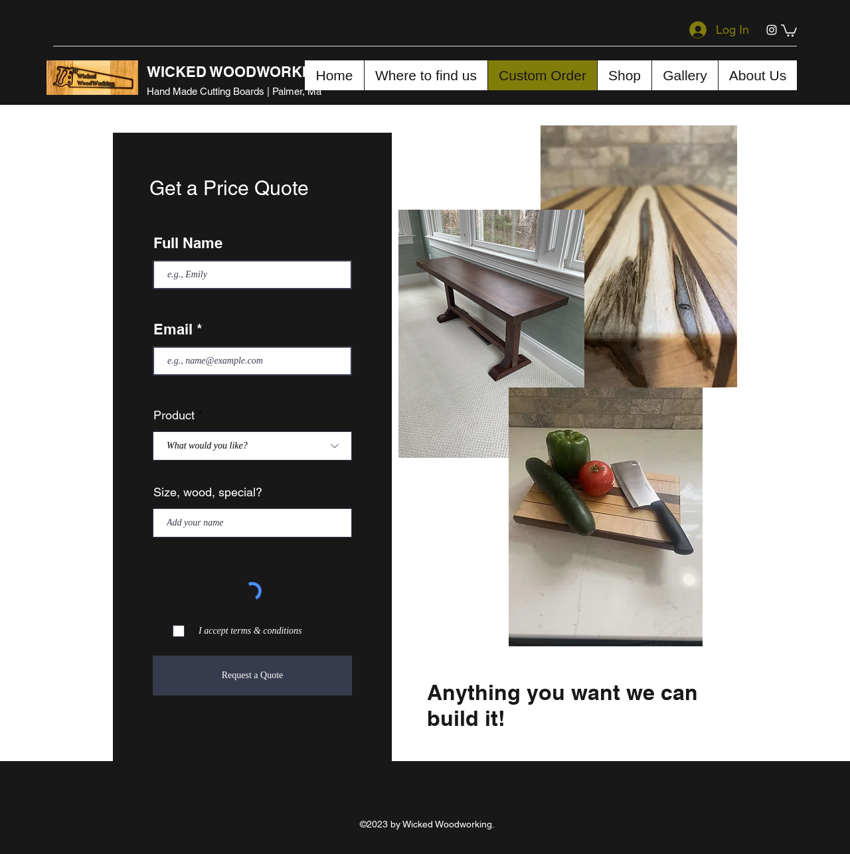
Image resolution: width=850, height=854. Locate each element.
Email (173, 329)
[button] (789, 29)
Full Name (187, 243)
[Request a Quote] (252, 675)
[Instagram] (771, 29)
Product (174, 415)
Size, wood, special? (207, 492)
